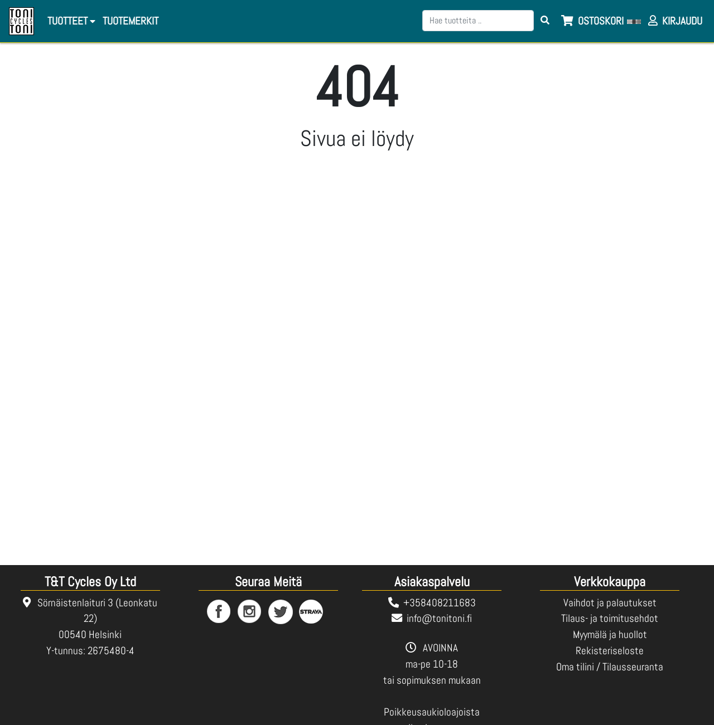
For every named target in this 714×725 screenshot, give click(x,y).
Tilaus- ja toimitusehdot (609, 618)
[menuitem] (129, 21)
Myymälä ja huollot (610, 634)
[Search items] (545, 20)
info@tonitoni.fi (439, 618)
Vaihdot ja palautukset (610, 603)
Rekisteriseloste (610, 651)
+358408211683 (439, 603)
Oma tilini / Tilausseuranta (609, 667)
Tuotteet (71, 21)
